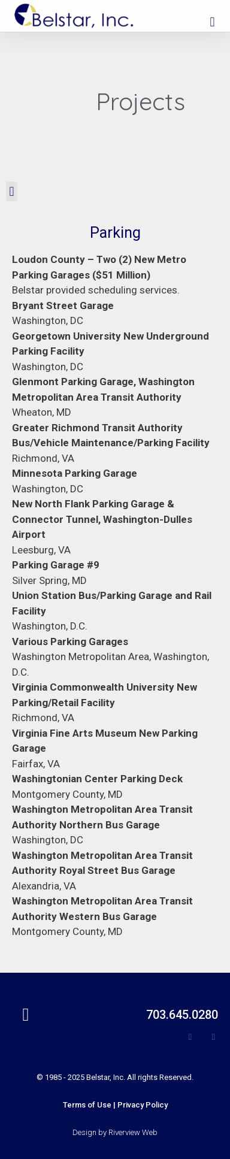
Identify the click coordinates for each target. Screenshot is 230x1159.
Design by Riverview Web (115, 1132)
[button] (212, 22)
